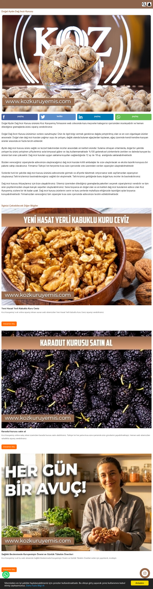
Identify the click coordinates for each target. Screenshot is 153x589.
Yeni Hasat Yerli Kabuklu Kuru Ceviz (20, 308)
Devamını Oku (9, 324)
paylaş (13, 117)
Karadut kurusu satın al (13, 431)
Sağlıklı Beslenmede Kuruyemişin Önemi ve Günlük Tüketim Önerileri (37, 554)
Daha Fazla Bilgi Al (35, 585)
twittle (51, 117)
